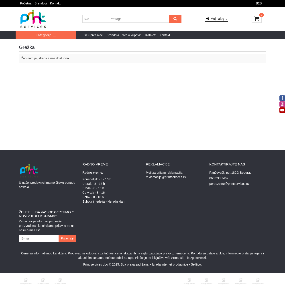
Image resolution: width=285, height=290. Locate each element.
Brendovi (41, 3)
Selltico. (196, 264)
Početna (25, 3)
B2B (259, 3)
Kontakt (55, 3)
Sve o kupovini (132, 35)
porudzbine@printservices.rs (229, 183)
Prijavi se (67, 238)
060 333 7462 (218, 178)
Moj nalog (216, 18)
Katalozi (150, 35)
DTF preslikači (93, 35)
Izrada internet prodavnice (170, 264)
